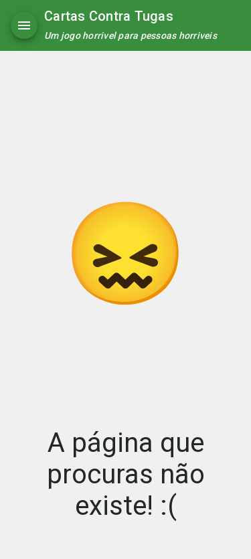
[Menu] (24, 25)
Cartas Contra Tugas (108, 16)
